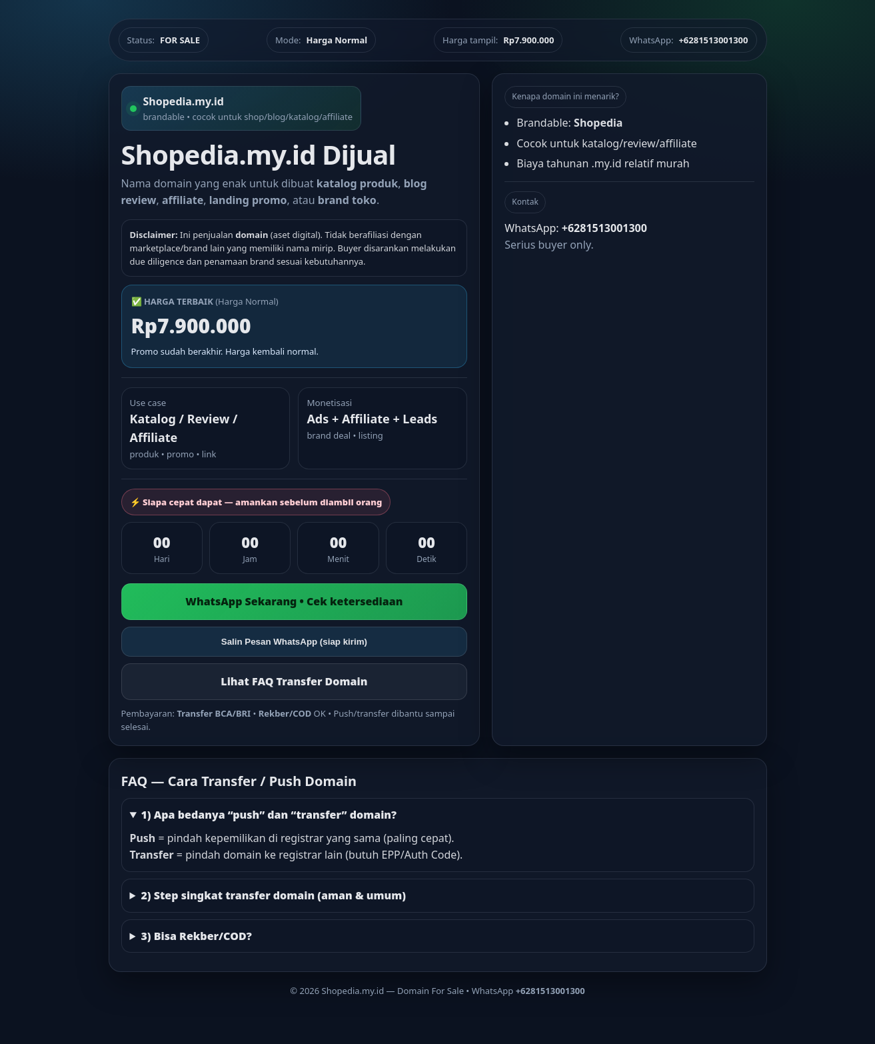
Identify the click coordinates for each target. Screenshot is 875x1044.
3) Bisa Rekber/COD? (196, 936)
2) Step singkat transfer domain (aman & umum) (273, 895)
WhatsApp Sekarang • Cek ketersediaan (294, 601)
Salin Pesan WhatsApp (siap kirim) (294, 642)
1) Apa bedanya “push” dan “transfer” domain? (269, 814)
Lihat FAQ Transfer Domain (294, 681)
